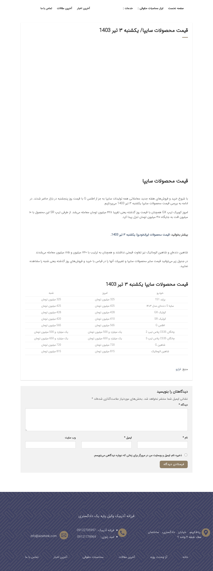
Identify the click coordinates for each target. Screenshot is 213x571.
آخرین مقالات (64, 8)
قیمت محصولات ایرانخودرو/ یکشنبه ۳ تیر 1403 (140, 234)
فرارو (178, 369)
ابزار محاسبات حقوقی (150, 8)
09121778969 (86, 536)
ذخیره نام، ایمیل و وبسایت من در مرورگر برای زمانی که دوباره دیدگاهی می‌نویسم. (138, 455)
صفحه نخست (176, 8)
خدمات (128, 8)
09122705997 (86, 530)
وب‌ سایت (70, 438)
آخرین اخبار (83, 8)
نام (185, 438)
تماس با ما (46, 8)
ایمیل (128, 438)
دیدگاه (183, 405)
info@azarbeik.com (44, 536)
